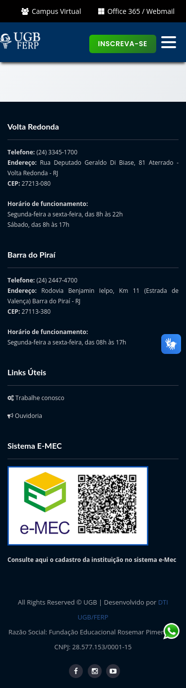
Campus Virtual (51, 11)
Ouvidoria (24, 416)
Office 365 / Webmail (136, 11)
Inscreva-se (123, 44)
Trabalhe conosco (35, 398)
